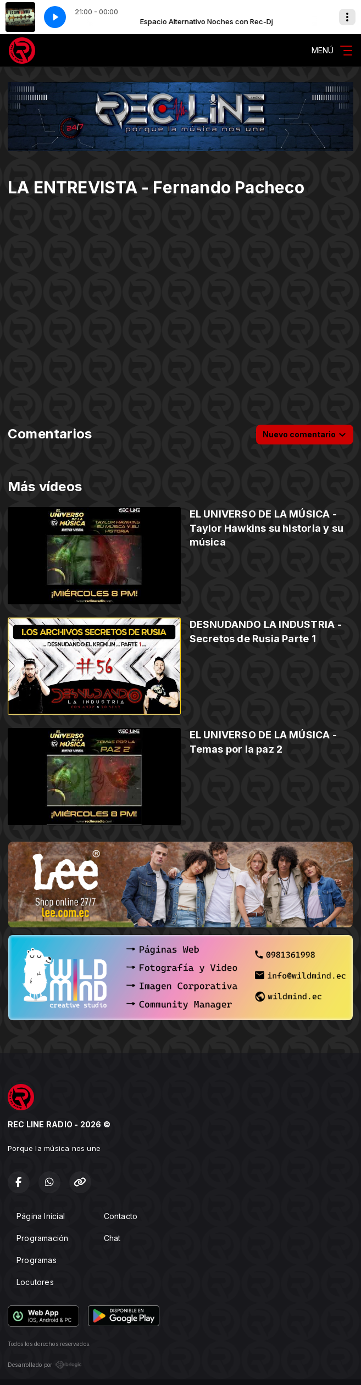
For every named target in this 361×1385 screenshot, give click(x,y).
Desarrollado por (45, 1365)
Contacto (121, 1216)
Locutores (35, 1282)
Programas (36, 1260)
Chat (112, 1238)
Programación (42, 1238)
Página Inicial (40, 1216)
